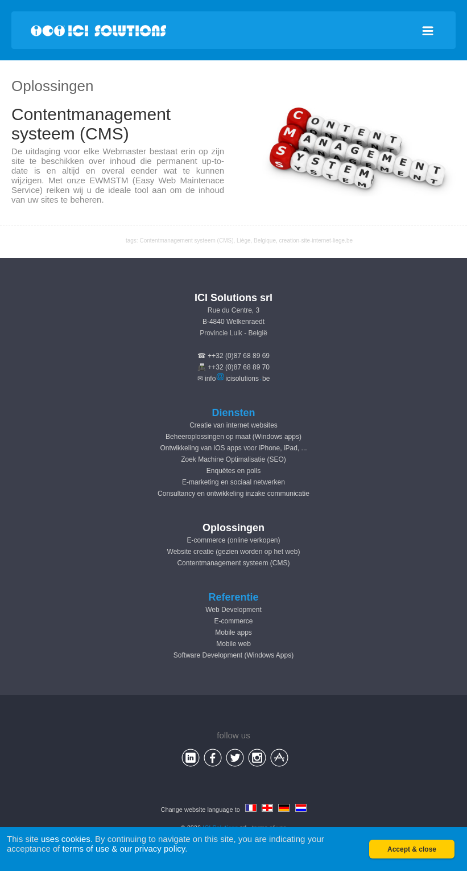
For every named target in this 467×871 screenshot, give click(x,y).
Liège (243, 240)
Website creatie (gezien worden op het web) (233, 552)
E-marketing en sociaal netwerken (233, 482)
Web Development (233, 610)
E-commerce (233, 621)
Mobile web (233, 644)
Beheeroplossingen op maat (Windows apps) (233, 437)
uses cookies (65, 839)
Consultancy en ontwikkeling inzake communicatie (233, 494)
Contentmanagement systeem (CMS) (233, 563)
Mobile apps (233, 632)
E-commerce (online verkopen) (233, 540)
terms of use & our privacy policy (124, 848)
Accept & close (411, 849)
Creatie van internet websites (233, 425)
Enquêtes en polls (233, 471)
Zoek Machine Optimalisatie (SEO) (233, 459)
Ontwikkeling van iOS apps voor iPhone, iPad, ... (233, 448)
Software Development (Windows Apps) (233, 655)
